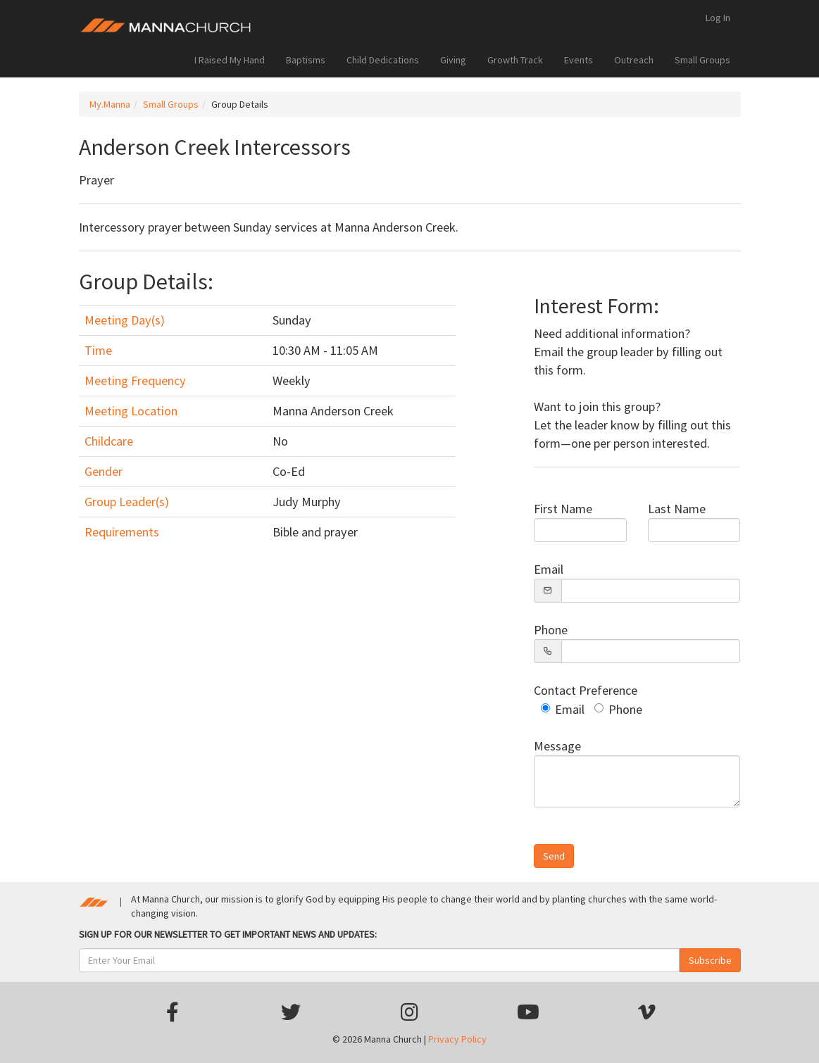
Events (578, 60)
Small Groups (702, 60)
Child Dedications (382, 60)
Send (554, 856)
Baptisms (305, 60)
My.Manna (109, 104)
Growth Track (515, 60)
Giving (453, 60)
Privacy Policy (457, 1039)
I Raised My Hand (229, 60)
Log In (718, 17)
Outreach (634, 60)
